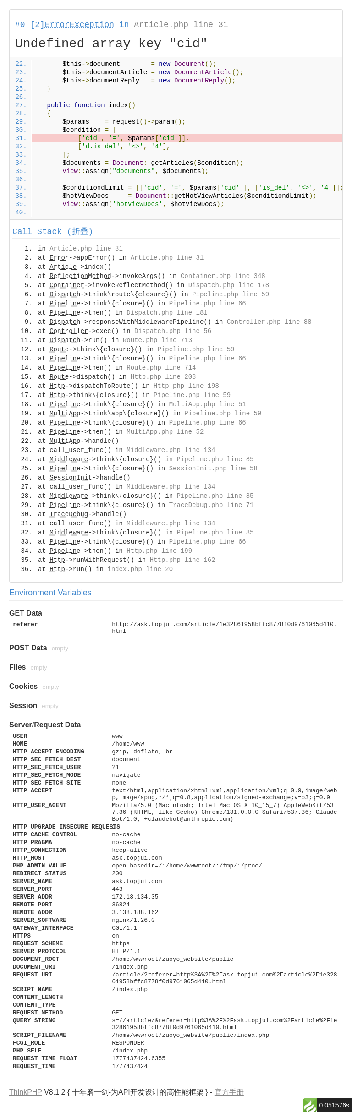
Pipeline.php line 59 (230, 294)
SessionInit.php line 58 (213, 468)
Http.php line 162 (182, 560)
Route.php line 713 (157, 340)
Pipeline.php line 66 (207, 303)
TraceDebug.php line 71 (211, 505)
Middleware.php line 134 (170, 450)
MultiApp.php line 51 (207, 404)
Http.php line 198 (186, 386)
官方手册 (229, 1092)
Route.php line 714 (161, 367)
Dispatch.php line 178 (228, 285)
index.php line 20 (140, 569)
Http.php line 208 (163, 377)
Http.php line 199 (159, 551)
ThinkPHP (25, 1092)
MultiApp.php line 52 (165, 432)
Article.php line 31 (181, 24)
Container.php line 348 (223, 276)
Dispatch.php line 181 (166, 312)
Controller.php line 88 (269, 322)
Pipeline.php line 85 (214, 459)
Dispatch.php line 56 (172, 331)
